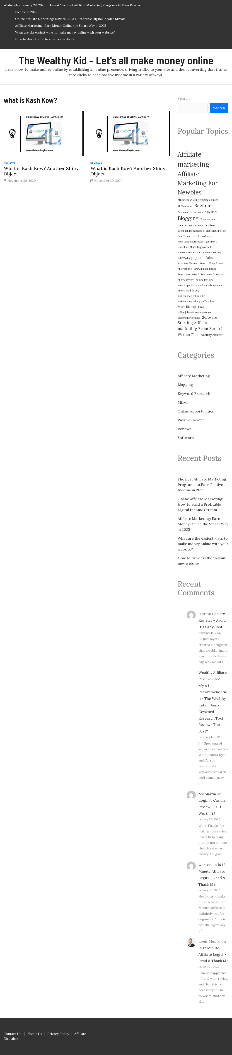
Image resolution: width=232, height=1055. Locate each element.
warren (204, 864)
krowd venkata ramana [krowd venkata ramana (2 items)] (209, 285)
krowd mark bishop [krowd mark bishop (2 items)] (205, 268)
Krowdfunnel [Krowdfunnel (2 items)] (185, 268)
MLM (182, 402)
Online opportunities (196, 411)
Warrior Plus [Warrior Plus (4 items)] (188, 334)
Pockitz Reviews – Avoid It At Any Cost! (212, 620)
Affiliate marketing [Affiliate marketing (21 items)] (193, 159)
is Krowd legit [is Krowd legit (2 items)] (185, 258)
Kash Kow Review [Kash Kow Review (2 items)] (188, 263)
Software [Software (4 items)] (209, 317)
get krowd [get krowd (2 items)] (211, 241)
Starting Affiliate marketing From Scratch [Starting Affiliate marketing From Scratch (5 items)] (201, 325)
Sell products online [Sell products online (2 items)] (189, 317)
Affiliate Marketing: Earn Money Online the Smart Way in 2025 (60, 26)
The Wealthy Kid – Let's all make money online (116, 60)
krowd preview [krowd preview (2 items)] (215, 274)
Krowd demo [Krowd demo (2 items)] (216, 263)
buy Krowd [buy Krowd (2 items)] (211, 225)
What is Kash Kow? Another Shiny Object (41, 171)
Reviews (10, 163)
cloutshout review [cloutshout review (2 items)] (216, 230)
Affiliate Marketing (194, 375)
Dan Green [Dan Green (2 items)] (184, 236)
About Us (34, 1034)
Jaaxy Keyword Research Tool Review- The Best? (210, 718)
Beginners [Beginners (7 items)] (204, 205)
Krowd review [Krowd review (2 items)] (186, 279)
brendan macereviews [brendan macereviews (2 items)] (190, 225)
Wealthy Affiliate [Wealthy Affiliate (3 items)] (211, 335)
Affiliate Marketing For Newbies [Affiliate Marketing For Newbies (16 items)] (198, 183)
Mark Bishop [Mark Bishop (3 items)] (187, 307)
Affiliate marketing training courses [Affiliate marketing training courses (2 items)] (198, 199)
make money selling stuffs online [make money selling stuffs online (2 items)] (196, 301)
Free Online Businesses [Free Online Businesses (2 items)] (190, 241)
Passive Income (191, 420)
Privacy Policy (58, 1034)
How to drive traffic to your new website (45, 39)
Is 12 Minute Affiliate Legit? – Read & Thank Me (213, 954)
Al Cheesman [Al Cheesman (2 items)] (185, 206)
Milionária (207, 794)
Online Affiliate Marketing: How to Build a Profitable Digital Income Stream (70, 19)
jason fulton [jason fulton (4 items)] (205, 257)
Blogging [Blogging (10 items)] (188, 218)
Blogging (185, 384)
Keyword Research (194, 393)
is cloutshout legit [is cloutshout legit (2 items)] (212, 252)
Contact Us (12, 1034)
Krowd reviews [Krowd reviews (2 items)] (204, 279)
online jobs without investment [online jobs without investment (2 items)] (195, 312)
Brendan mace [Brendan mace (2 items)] (209, 219)
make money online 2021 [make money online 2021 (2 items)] (191, 296)
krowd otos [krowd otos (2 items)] (198, 274)
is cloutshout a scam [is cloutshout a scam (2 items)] (189, 252)
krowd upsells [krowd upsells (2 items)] (185, 285)
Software (186, 437)
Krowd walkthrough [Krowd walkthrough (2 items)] (189, 290)
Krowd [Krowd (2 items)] (203, 263)
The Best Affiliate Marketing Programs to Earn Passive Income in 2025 (202, 484)
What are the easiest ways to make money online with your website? (65, 32)
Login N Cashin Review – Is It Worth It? (211, 807)
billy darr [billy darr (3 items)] (211, 212)
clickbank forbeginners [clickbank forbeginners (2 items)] (191, 230)
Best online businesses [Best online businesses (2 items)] (190, 212)
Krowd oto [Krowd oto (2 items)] (184, 274)
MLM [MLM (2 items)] (201, 306)
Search (184, 98)
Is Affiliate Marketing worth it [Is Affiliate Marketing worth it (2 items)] (194, 247)
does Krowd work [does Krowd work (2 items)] (202, 236)
